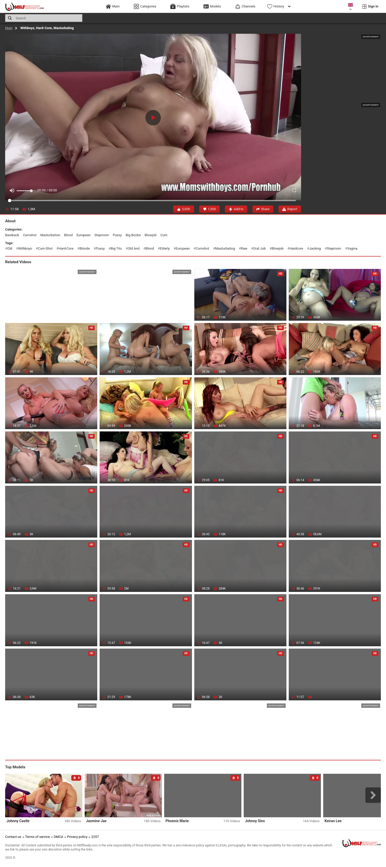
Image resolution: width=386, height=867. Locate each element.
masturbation (50, 235)
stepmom (101, 235)
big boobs (133, 235)
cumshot (30, 235)
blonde (85, 248)
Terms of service (37, 837)
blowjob (150, 235)
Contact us (13, 837)
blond (68, 235)
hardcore (296, 248)
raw (244, 248)
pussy (117, 235)
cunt (163, 235)
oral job (259, 248)
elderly (165, 248)
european (83, 235)
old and (133, 248)
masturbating (225, 248)
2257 (95, 837)
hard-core (66, 248)
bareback (12, 235)
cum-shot (45, 248)
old (9, 248)
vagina (352, 248)
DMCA (58, 837)
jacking (315, 248)
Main (9, 28)
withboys (25, 248)
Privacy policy (77, 837)
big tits (116, 248)
